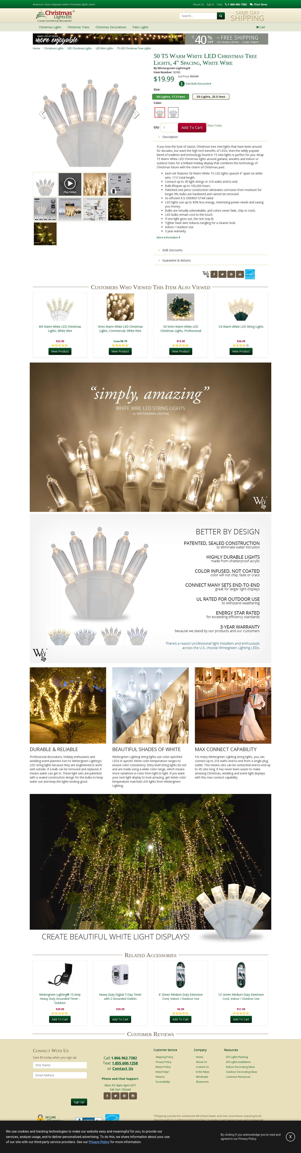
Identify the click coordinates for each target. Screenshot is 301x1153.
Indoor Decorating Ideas (240, 1067)
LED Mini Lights (104, 48)
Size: (157, 89)
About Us (198, 4)
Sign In (210, 4)
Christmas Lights (53, 48)
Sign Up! (79, 1102)
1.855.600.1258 (125, 1063)
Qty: (157, 127)
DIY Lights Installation (238, 1062)
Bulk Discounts (170, 250)
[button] (136, 114)
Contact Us (122, 1068)
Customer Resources (238, 1077)
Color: (158, 103)
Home (36, 48)
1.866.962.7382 (124, 1057)
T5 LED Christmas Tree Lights (134, 48)
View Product (60, 351)
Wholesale (202, 1077)
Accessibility (163, 1082)
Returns (160, 1077)
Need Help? (162, 1072)
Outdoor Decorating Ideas (241, 1072)
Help (219, 4)
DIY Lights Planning (237, 1057)
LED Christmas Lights (80, 48)
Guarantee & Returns (175, 260)
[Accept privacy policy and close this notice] (290, 1136)
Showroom (202, 1082)
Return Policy (163, 1067)
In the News (202, 1072)
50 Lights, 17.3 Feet (170, 97)
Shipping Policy (164, 1057)
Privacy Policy (163, 1062)
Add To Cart (192, 127)
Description (168, 137)
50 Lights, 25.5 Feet (211, 97)
